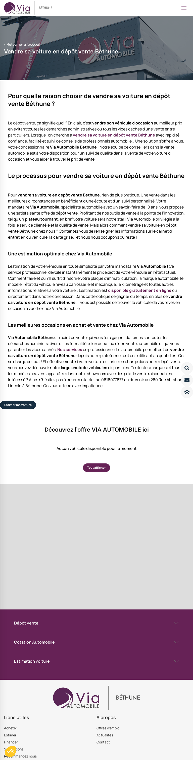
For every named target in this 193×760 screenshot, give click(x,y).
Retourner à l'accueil (23, 44)
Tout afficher (96, 467)
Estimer (10, 735)
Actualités (104, 735)
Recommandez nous (20, 756)
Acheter (10, 728)
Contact (103, 742)
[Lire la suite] (187, 368)
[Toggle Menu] (184, 8)
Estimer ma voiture (18, 405)
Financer (11, 742)
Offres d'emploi (108, 728)
